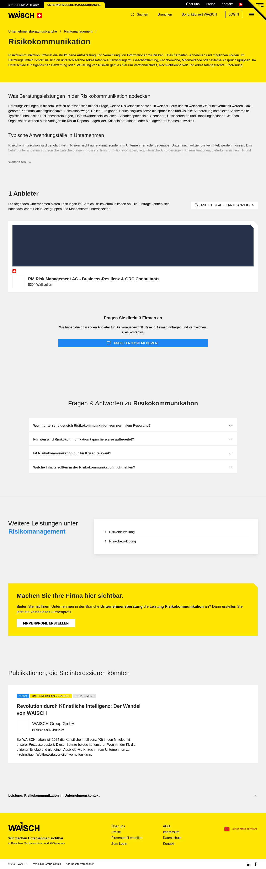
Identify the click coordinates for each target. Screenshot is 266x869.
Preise (210, 4)
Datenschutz (172, 838)
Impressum (171, 832)
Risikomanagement (36, 531)
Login (234, 14)
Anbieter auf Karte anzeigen (224, 205)
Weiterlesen (20, 162)
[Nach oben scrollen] (255, 796)
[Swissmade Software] (236, 829)
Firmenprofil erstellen (46, 623)
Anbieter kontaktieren (132, 343)
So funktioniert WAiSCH (199, 14)
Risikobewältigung (119, 542)
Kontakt (227, 4)
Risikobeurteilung (119, 532)
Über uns (193, 4)
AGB (166, 826)
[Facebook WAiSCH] (256, 863)
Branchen (165, 14)
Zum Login (119, 843)
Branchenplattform (23, 4)
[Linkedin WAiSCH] (248, 863)
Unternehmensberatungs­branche (74, 4)
